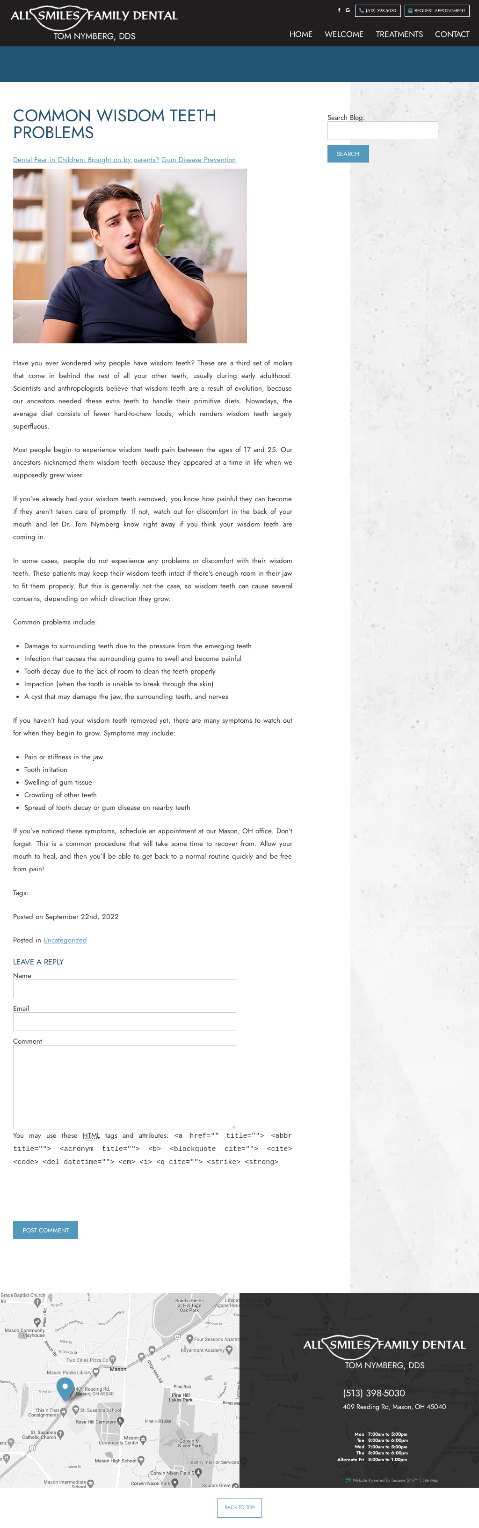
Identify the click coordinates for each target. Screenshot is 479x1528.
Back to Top (240, 1507)
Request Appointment (436, 10)
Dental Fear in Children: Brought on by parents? (86, 160)
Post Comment (46, 1230)
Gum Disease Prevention (198, 160)
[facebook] (339, 10)
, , (394, 1406)
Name (22, 975)
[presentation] (84, 1198)
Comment (27, 1041)
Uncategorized (65, 940)
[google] (348, 10)
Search (348, 153)
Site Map (430, 1480)
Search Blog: (346, 117)
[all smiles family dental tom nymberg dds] (384, 1352)
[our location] (72, 1392)
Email (21, 1008)
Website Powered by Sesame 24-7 (382, 1480)
